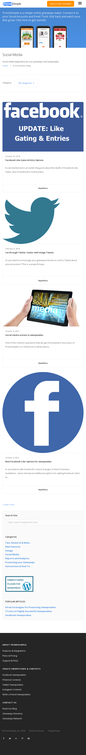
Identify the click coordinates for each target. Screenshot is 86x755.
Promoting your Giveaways (20, 562)
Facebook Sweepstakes (18, 615)
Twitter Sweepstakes (12, 684)
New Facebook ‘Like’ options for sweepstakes (28, 461)
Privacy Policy (54, 730)
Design (9, 550)
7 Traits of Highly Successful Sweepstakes (28, 611)
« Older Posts (8, 504)
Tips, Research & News (17, 542)
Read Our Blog (9, 708)
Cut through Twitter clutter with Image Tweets (29, 252)
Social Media (12, 554)
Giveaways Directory (12, 713)
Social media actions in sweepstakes (24, 335)
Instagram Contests (12, 689)
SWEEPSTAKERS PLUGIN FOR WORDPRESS (15, 583)
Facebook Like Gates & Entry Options (24, 160)
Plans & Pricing (9, 655)
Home (5, 65)
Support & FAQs (10, 660)
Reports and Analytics (17, 558)
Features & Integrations (14, 650)
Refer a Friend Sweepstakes (16, 694)
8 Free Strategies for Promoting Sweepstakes (30, 607)
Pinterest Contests (11, 679)
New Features (12, 546)
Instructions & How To (17, 566)
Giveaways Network (12, 718)
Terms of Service (36, 730)
